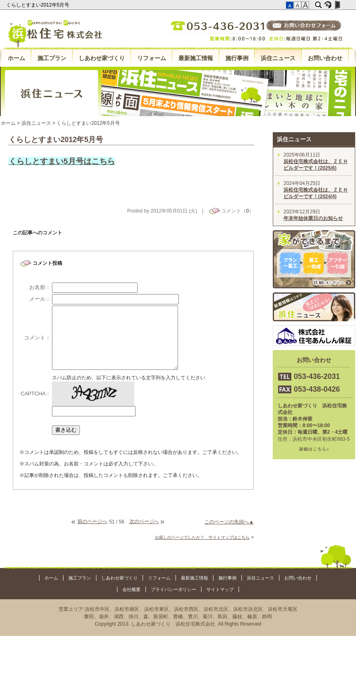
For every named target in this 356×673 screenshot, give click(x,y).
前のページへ (92, 521)
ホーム (16, 58)
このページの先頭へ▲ (229, 522)
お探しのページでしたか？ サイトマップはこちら (202, 537)
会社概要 (131, 589)
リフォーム (151, 58)
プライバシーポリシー (173, 589)
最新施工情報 (195, 58)
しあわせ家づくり (102, 58)
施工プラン (51, 58)
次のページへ (144, 521)
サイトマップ (220, 589)
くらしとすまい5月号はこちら (62, 161)
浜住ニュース (278, 58)
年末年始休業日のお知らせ (313, 218)
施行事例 (236, 58)
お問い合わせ (325, 58)
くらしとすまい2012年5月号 (38, 5)
